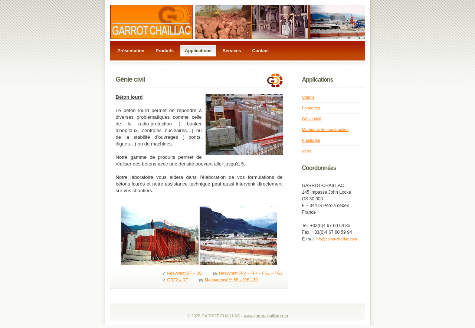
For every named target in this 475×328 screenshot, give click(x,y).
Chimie (308, 97)
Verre (307, 151)
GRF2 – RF (177, 280)
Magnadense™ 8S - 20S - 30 (231, 280)
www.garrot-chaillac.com (265, 316)
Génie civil (311, 119)
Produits (164, 50)
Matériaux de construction (325, 129)
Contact (260, 50)
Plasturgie (311, 140)
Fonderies (311, 108)
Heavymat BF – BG (185, 273)
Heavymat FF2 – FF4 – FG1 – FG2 (250, 273)
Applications (198, 50)
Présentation (131, 50)
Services (232, 50)
